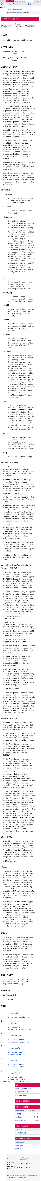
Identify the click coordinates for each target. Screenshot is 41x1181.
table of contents (23, 1101)
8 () (20, 1133)
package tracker (21, 1092)
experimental (20, 1120)
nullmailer (19, 1145)
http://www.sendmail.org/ (18, 1017)
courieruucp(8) (16, 924)
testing (18, 1114)
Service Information (14, 10)
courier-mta (18, 12)
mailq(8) (6, 981)
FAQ (29, 4)
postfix (18, 1149)
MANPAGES (9, 1)
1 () (19, 1129)
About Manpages (19, 4)
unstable (18, 1117)
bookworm (10, 12)
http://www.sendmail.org (13, 984)
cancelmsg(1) (19, 981)
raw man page (21, 1095)
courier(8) (7, 979)
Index (9, 4)
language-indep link (23, 1088)
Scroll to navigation (10, 19)
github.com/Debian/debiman (28, 1175)
